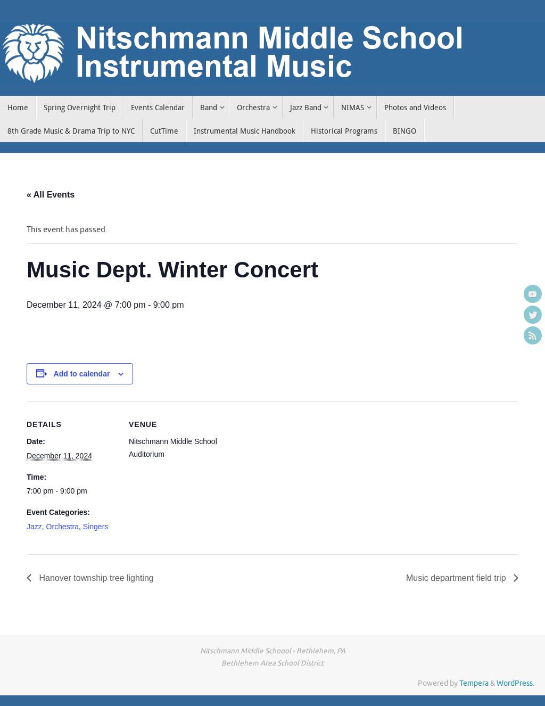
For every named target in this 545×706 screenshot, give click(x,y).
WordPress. (515, 683)
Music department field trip (457, 577)
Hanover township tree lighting (95, 577)
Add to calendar (82, 374)
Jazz (34, 526)
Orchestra (62, 526)
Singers (95, 526)
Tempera (474, 683)
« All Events (51, 194)
